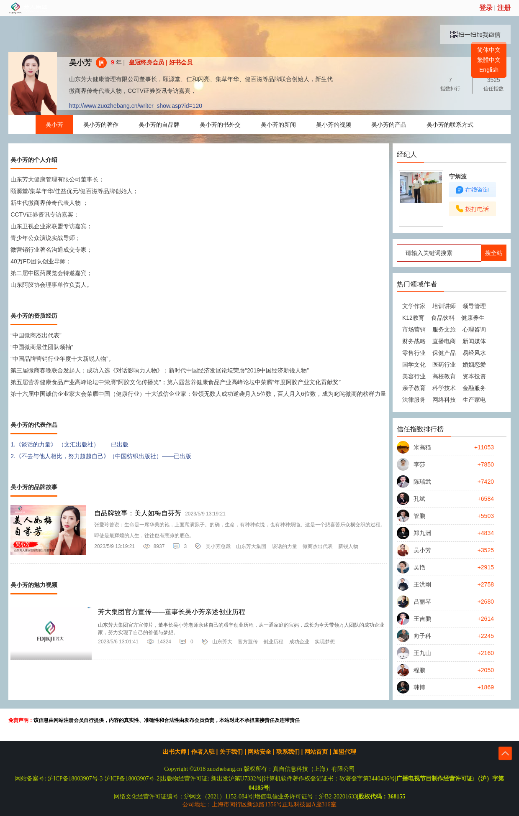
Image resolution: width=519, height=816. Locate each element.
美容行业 (414, 376)
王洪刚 (422, 584)
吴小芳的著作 (100, 124)
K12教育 (413, 317)
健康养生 (473, 317)
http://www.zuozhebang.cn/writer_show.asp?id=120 (135, 105)
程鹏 (419, 670)
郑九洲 (422, 533)
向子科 (422, 635)
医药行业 (444, 364)
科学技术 (444, 388)
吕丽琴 (422, 601)
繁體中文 (489, 59)
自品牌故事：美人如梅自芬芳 (137, 513)
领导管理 (474, 306)
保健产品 (444, 352)
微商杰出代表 (318, 546)
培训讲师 (444, 306)
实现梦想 (325, 642)
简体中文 (489, 49)
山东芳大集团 (251, 546)
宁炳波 (458, 176)
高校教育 (444, 376)
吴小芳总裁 (218, 546)
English (488, 69)
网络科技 (444, 399)
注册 (504, 7)
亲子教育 (414, 388)
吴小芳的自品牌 (159, 124)
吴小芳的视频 (333, 124)
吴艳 (419, 567)
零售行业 (414, 352)
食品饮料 (443, 317)
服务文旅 (444, 329)
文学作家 (414, 306)
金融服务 (474, 388)
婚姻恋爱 (474, 364)
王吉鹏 (422, 618)
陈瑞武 (422, 481)
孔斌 (419, 498)
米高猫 (422, 447)
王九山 (422, 653)
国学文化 (414, 364)
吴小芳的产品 (388, 124)
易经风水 (474, 352)
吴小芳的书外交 (220, 124)
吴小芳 (80, 63)
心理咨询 (474, 329)
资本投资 (474, 376)
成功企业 (299, 642)
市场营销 (414, 329)
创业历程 (273, 642)
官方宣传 (248, 642)
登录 (486, 7)
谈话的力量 (284, 546)
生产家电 (474, 399)
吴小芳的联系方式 (450, 124)
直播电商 (444, 341)
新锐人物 (348, 546)
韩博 (419, 687)
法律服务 (414, 399)
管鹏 (419, 516)
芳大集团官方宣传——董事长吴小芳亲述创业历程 (171, 611)
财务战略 (414, 341)
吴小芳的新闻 (278, 124)
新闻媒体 (474, 341)
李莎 (419, 464)
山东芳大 (222, 642)
